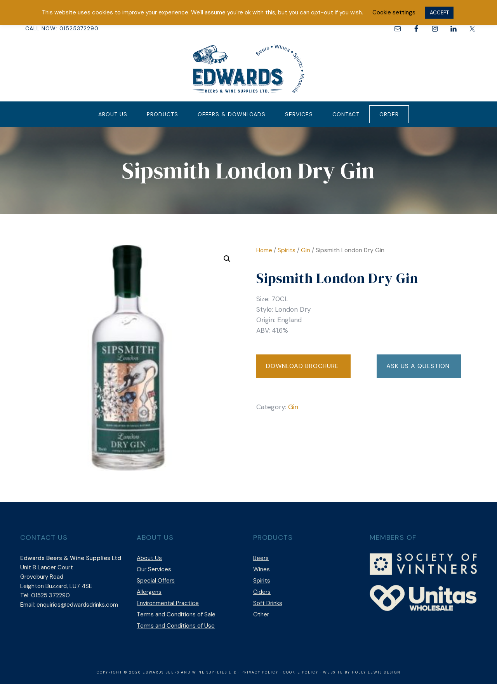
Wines (261, 569)
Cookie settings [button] (393, 12)
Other (261, 614)
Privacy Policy (260, 672)
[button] (227, 259)
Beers (261, 558)
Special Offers (156, 581)
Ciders (262, 592)
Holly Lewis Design (376, 672)
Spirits (286, 250)
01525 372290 (50, 595)
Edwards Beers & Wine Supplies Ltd (248, 68)
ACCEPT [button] (439, 12)
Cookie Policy (300, 672)
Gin (305, 250)
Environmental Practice (168, 603)
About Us (149, 558)
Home (264, 250)
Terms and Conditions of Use (176, 626)
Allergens (149, 592)
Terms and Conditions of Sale (176, 614)
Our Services (154, 569)
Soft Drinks (267, 603)
